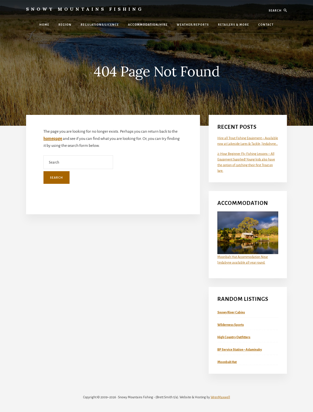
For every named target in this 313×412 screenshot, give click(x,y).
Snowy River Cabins (231, 312)
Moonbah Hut (227, 362)
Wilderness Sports (230, 325)
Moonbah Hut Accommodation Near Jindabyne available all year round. (247, 237)
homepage (52, 138)
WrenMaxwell (220, 397)
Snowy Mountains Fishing (85, 9)
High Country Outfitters (233, 337)
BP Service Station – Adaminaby (239, 349)
